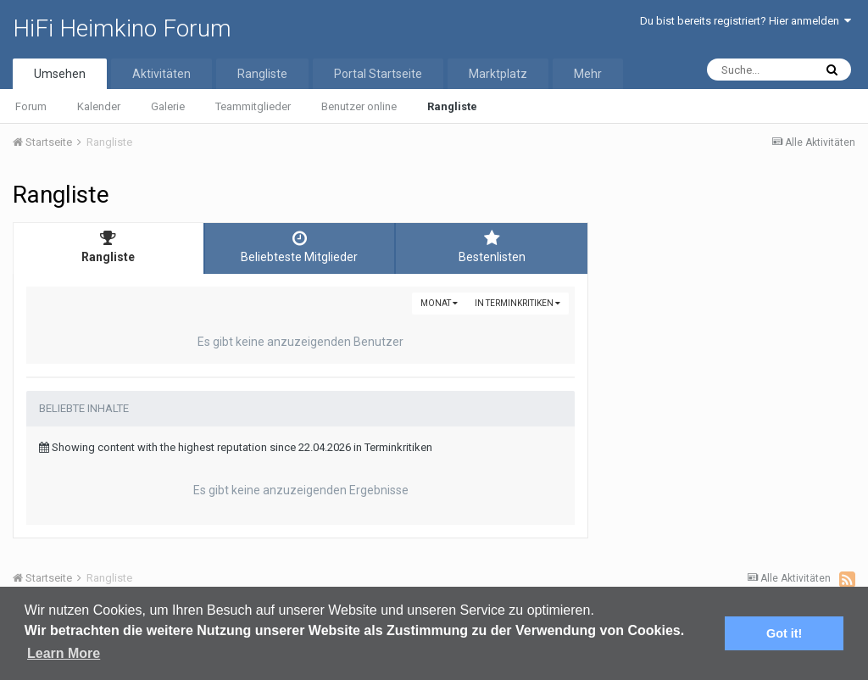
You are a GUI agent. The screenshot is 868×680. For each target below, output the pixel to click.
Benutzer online (359, 106)
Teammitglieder (253, 106)
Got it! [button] (784, 633)
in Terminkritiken (517, 303)
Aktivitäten (161, 74)
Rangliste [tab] (108, 247)
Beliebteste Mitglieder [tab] (300, 247)
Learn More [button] (63, 653)
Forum (31, 106)
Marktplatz (498, 74)
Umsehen (60, 74)
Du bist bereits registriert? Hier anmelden (745, 20)
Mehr (588, 74)
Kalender (98, 106)
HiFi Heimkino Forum (122, 28)
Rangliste (452, 106)
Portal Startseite (378, 74)
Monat (439, 303)
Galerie (168, 106)
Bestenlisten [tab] (492, 247)
